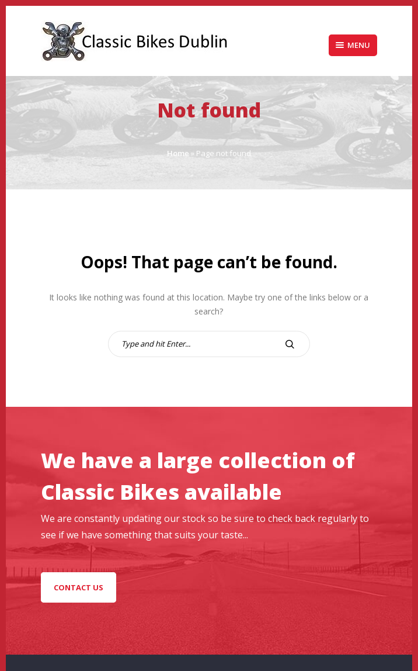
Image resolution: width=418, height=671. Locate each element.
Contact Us (78, 587)
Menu (353, 45)
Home (178, 153)
